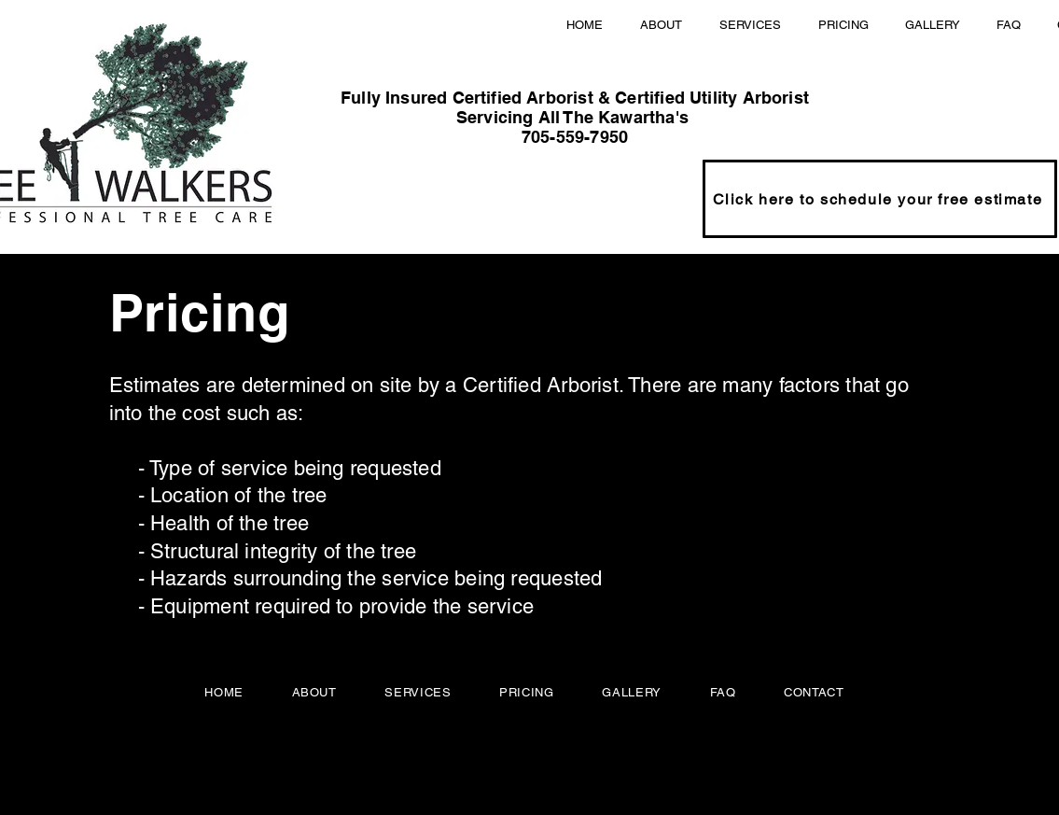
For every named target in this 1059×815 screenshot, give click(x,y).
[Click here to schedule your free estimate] (880, 199)
